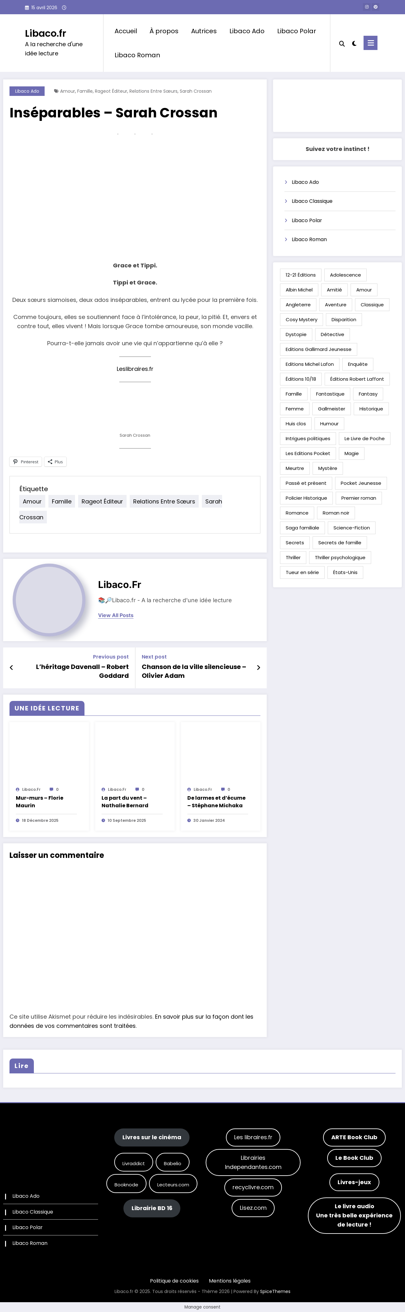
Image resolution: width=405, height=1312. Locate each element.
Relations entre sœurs (153, 91)
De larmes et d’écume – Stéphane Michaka (216, 801)
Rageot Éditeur (111, 91)
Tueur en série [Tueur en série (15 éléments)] (302, 572)
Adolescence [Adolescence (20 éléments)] (345, 275)
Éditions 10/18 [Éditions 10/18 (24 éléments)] (301, 379)
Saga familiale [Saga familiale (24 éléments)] (302, 527)
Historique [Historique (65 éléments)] (371, 408)
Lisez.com (253, 1208)
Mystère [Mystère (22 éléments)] (327, 468)
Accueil (126, 31)
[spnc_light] (354, 42)
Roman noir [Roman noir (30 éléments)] (336, 512)
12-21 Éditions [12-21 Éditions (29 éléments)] (301, 275)
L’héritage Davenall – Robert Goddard (82, 671)
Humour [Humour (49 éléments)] (329, 423)
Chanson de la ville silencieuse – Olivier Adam (194, 671)
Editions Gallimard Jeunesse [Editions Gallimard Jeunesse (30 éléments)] (319, 349)
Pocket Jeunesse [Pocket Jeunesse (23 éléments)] (361, 483)
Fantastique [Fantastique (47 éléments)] (330, 393)
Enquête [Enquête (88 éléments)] (358, 364)
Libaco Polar (296, 31)
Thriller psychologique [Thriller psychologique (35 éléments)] (340, 557)
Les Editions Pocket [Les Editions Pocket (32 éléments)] (308, 453)
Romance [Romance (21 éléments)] (297, 512)
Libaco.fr (45, 33)
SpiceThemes (275, 1291)
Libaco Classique (312, 201)
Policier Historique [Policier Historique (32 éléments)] (306, 498)
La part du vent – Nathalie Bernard (125, 801)
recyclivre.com (253, 1187)
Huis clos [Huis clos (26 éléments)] (296, 423)
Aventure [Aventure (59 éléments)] (335, 304)
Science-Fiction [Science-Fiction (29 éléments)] (351, 527)
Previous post (111, 657)
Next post (154, 657)
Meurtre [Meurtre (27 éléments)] (295, 468)
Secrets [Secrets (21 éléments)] (295, 542)
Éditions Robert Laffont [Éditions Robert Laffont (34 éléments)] (357, 379)
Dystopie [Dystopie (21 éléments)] (296, 334)
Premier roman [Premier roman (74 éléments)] (358, 498)
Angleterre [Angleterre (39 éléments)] (298, 304)
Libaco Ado (247, 31)
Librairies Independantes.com (253, 1162)
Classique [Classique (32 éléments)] (372, 304)
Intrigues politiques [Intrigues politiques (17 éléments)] (308, 438)
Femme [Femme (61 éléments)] (295, 408)
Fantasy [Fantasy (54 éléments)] (368, 393)
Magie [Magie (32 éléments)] (352, 453)
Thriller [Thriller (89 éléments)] (293, 557)
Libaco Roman (137, 55)
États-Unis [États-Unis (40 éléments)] (345, 572)
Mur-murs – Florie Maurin (39, 801)
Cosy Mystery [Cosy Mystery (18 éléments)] (301, 319)
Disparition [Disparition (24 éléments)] (344, 319)
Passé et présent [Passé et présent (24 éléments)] (306, 483)
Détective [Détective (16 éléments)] (332, 334)
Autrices (204, 31)
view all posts (116, 615)
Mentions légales (230, 1280)
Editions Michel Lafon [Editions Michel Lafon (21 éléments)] (310, 364)
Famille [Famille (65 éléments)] (294, 393)
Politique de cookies (174, 1280)
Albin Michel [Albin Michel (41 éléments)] (299, 289)
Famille (85, 91)
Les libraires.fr (253, 1137)
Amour (67, 91)
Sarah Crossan (196, 91)
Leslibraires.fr (135, 369)
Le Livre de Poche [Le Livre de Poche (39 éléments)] (365, 438)
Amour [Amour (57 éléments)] (364, 289)
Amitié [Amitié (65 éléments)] (334, 289)
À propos (164, 31)
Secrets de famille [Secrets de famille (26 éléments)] (339, 542)
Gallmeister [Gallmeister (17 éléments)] (331, 408)
